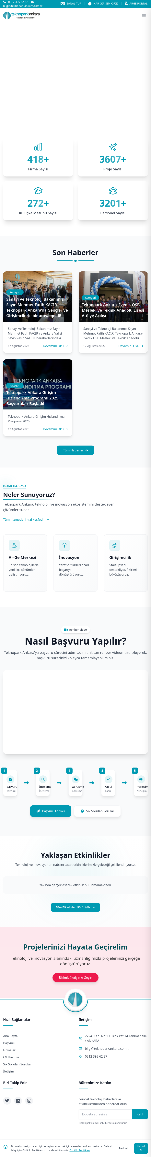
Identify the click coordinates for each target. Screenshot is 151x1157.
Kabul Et (141, 1148)
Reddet (123, 1148)
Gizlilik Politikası (80, 1150)
